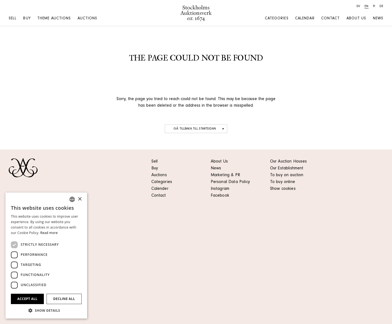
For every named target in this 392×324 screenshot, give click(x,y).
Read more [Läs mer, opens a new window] (49, 232)
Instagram (220, 189)
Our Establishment (287, 168)
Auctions (87, 19)
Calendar (305, 19)
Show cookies (283, 189)
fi (374, 6)
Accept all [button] (27, 298)
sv (358, 6)
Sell (13, 19)
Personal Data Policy (230, 182)
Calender (160, 189)
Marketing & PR (225, 175)
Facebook (220, 196)
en (366, 6)
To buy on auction (287, 175)
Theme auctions (54, 19)
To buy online (282, 182)
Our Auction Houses (288, 162)
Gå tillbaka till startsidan (199, 129)
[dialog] (46, 256)
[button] (46, 310)
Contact (330, 19)
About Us (219, 162)
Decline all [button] (64, 298)
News (378, 19)
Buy (26, 19)
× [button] (80, 199)
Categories (277, 19)
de (381, 6)
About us (356, 19)
